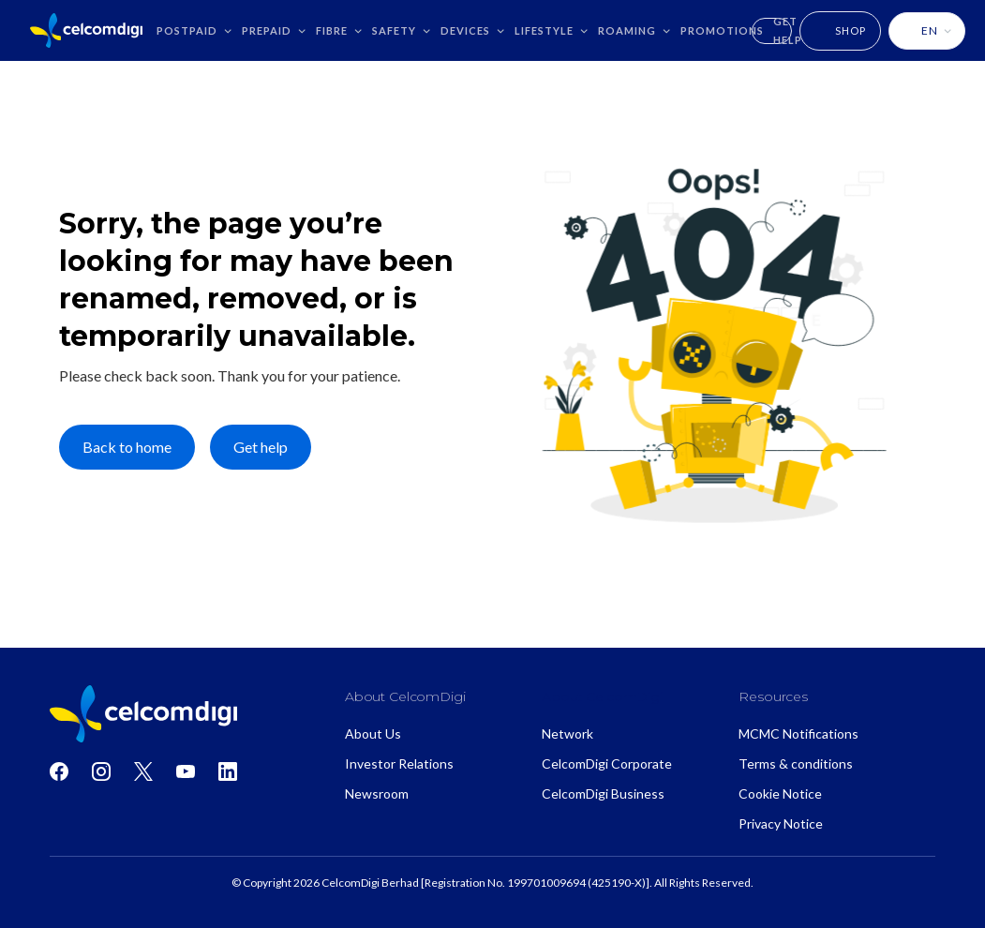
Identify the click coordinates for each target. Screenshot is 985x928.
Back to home (127, 447)
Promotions (722, 30)
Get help (260, 447)
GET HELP (787, 30)
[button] (194, 30)
